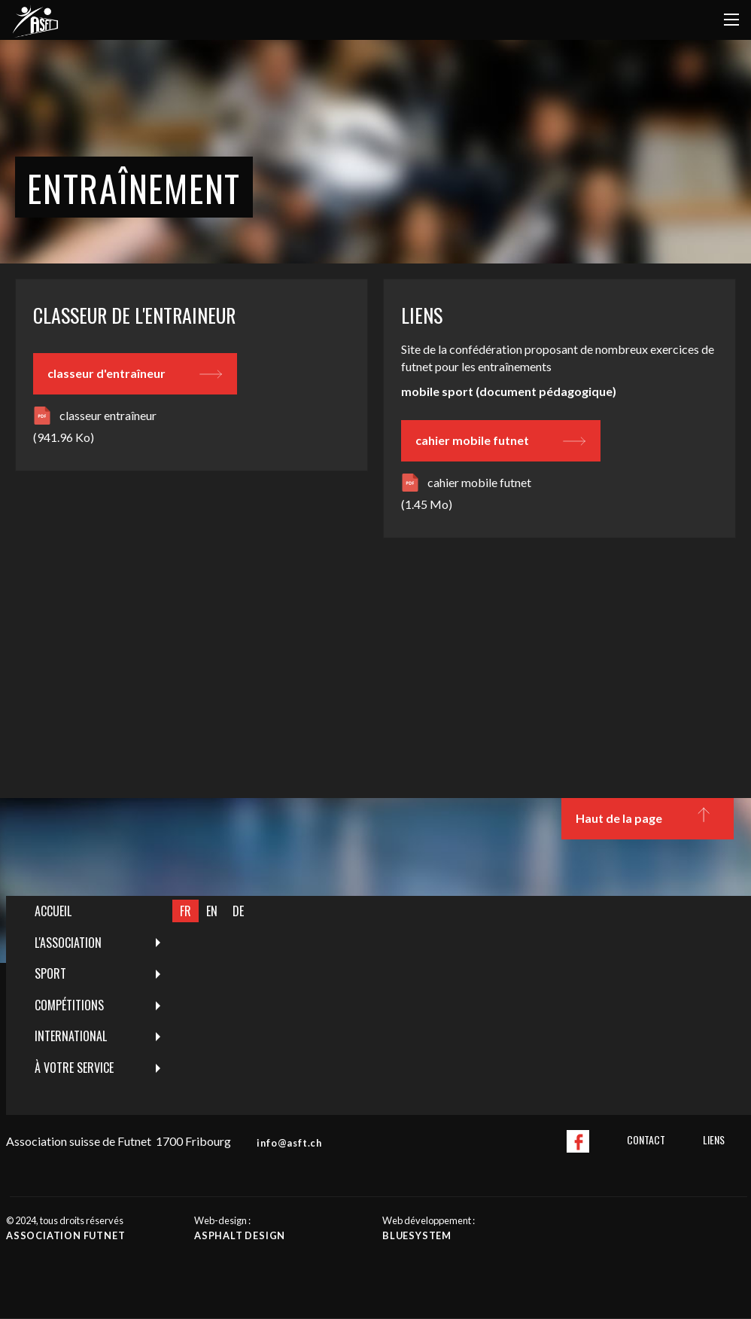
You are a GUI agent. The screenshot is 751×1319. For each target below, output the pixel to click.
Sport (50, 973)
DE (238, 911)
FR (185, 911)
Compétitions (69, 1005)
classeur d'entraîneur (134, 374)
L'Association (68, 943)
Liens (714, 1139)
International (71, 1036)
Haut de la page (647, 818)
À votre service (74, 1068)
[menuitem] (89, 912)
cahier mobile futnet (500, 441)
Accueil (53, 911)
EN (211, 911)
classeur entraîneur (108, 415)
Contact (646, 1139)
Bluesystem (417, 1235)
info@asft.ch (289, 1143)
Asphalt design (239, 1235)
